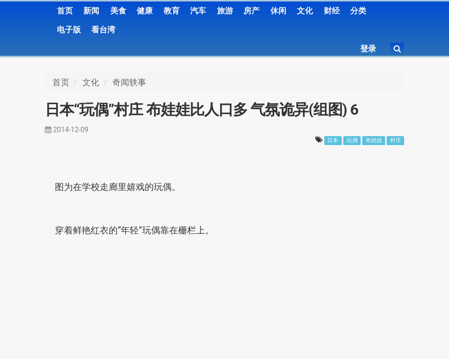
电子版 (69, 29)
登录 (368, 48)
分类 (358, 10)
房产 (251, 10)
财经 (332, 10)
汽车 (198, 10)
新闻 (91, 10)
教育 (172, 10)
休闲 (278, 10)
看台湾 (103, 29)
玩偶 (352, 140)
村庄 (395, 140)
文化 (305, 10)
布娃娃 (374, 140)
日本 (332, 140)
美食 (118, 10)
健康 (145, 10)
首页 (65, 10)
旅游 (225, 10)
